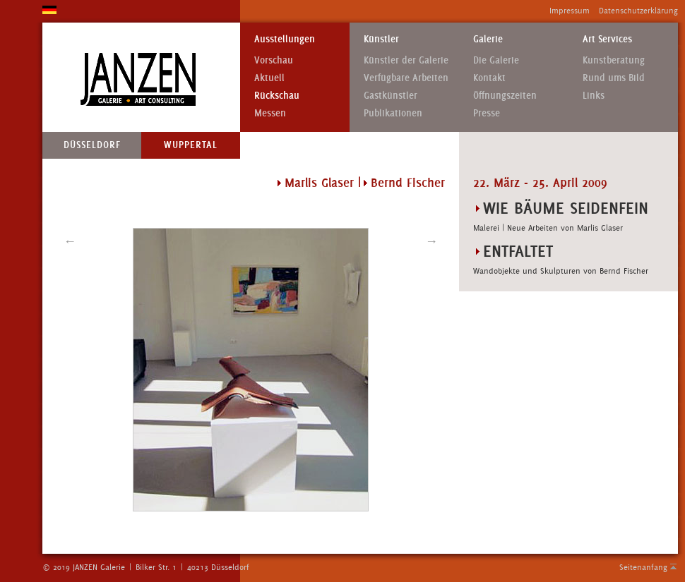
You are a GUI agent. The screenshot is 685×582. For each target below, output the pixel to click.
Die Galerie (496, 60)
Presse (486, 113)
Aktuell (269, 78)
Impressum (569, 11)
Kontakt (489, 78)
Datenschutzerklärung (638, 11)
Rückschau (276, 96)
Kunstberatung (614, 60)
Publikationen (393, 113)
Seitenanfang (643, 567)
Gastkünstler (390, 96)
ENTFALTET (518, 251)
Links (593, 96)
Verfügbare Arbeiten (406, 78)
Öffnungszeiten (505, 96)
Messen (270, 113)
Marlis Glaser (319, 182)
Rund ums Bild (614, 78)
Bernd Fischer (408, 182)
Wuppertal (191, 145)
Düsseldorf (92, 145)
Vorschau (273, 60)
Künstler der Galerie (406, 60)
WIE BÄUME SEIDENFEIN (565, 208)
